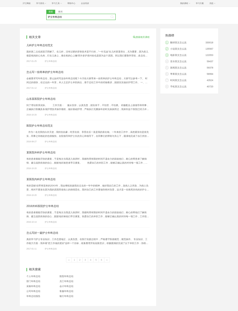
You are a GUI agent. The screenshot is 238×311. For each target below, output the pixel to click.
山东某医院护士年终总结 (41, 98)
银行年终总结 (66, 296)
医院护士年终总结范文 (39, 125)
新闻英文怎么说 (178, 67)
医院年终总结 (66, 276)
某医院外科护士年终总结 (41, 152)
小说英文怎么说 (178, 48)
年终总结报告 (33, 296)
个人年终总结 (33, 276)
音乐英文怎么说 (178, 61)
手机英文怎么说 (178, 86)
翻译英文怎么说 (178, 42)
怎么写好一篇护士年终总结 (42, 232)
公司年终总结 (33, 291)
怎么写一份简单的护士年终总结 (44, 72)
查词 (60, 11)
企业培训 (85, 3)
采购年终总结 (33, 286)
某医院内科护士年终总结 (41, 179)
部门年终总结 (33, 281)
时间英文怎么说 (178, 80)
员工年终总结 (66, 281)
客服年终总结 (66, 291)
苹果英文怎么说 (178, 74)
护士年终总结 (51, 61)
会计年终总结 (66, 286)
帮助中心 (71, 3)
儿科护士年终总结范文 (39, 45)
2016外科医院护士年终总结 (42, 206)
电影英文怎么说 (178, 55)
